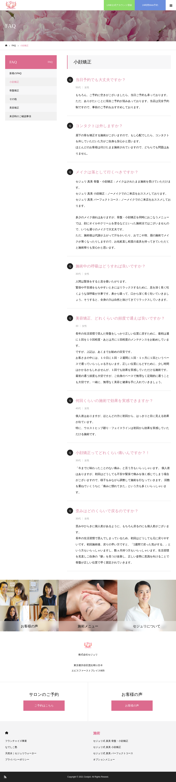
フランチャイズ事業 (16, 741)
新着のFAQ (15, 73)
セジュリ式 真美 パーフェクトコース (113, 753)
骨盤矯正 (14, 90)
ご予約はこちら (44, 705)
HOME (6, 732)
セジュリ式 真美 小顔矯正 (107, 747)
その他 (13, 99)
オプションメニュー (104, 759)
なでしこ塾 (11, 747)
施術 (96, 733)
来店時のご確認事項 (20, 116)
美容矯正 (14, 107)
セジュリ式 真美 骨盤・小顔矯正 (110, 741)
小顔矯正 (14, 81)
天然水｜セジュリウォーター (20, 753)
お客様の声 (132, 705)
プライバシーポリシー (17, 759)
